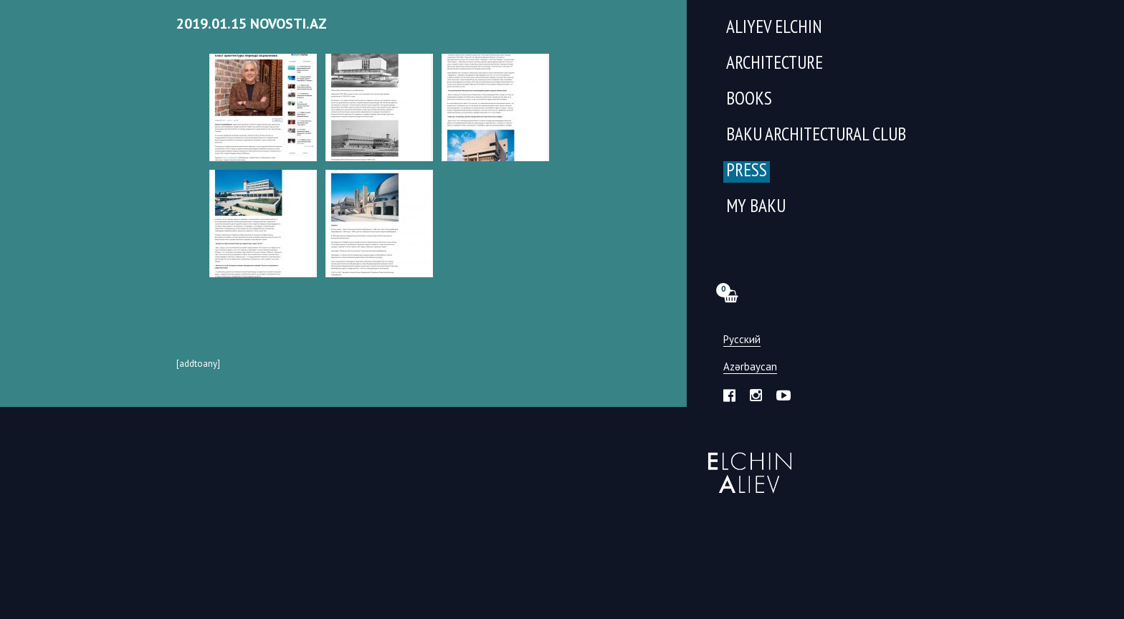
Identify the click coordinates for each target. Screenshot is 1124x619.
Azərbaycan (750, 367)
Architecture (774, 64)
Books (749, 100)
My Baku (756, 207)
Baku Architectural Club (816, 136)
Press (746, 172)
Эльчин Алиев (746, 465)
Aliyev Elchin (774, 28)
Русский (742, 340)
